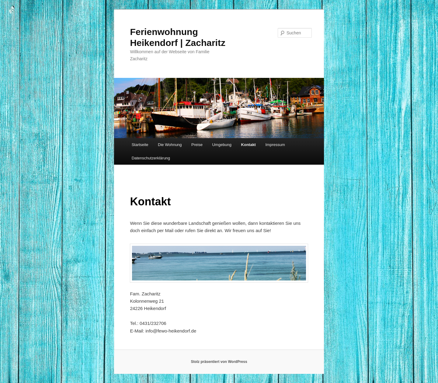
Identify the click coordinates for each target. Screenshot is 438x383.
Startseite (140, 144)
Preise (197, 144)
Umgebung (221, 144)
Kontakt (248, 144)
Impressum (275, 144)
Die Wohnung (170, 144)
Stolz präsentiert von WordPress (219, 362)
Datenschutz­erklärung (151, 158)
